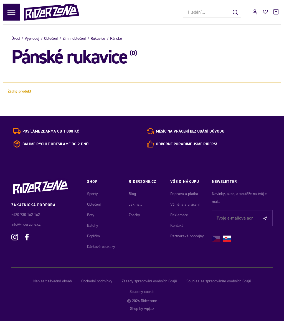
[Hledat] (235, 12)
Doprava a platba (184, 193)
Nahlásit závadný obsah (52, 281)
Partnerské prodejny (187, 236)
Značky (134, 215)
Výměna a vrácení (184, 204)
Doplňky (93, 236)
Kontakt (176, 225)
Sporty (92, 193)
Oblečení (51, 38)
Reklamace (179, 215)
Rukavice (98, 38)
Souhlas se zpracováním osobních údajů (218, 281)
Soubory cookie (142, 291)
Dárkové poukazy (101, 246)
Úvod (15, 38)
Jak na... (135, 204)
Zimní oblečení (74, 38)
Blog (132, 193)
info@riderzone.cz (25, 224)
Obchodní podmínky (96, 281)
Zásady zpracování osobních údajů (149, 281)
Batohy (92, 225)
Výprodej (32, 38)
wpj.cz (149, 308)
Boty (90, 215)
